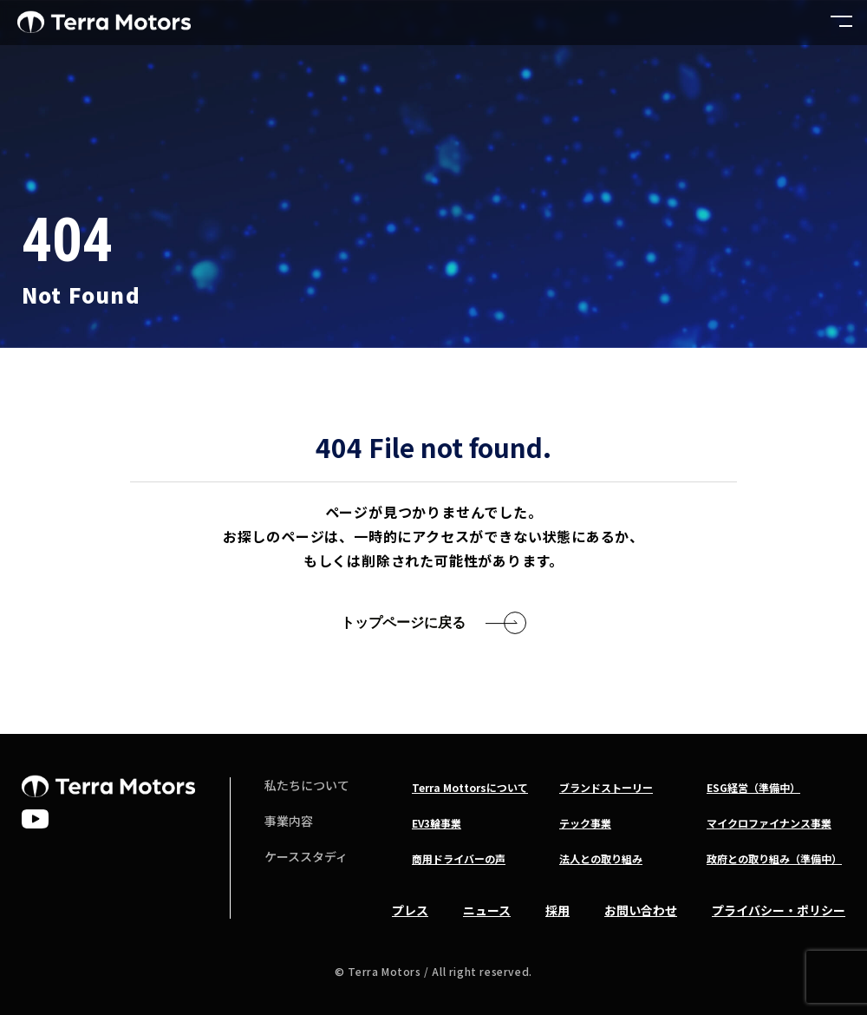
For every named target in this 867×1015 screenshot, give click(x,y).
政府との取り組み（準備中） (774, 858)
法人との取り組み (600, 858)
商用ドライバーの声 (458, 858)
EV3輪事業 (436, 822)
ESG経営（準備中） (753, 787)
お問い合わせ (640, 910)
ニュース (487, 910)
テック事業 (585, 822)
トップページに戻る (403, 622)
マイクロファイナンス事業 (769, 822)
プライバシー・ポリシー (778, 910)
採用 (557, 910)
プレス (410, 910)
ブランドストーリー (606, 787)
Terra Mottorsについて (470, 787)
